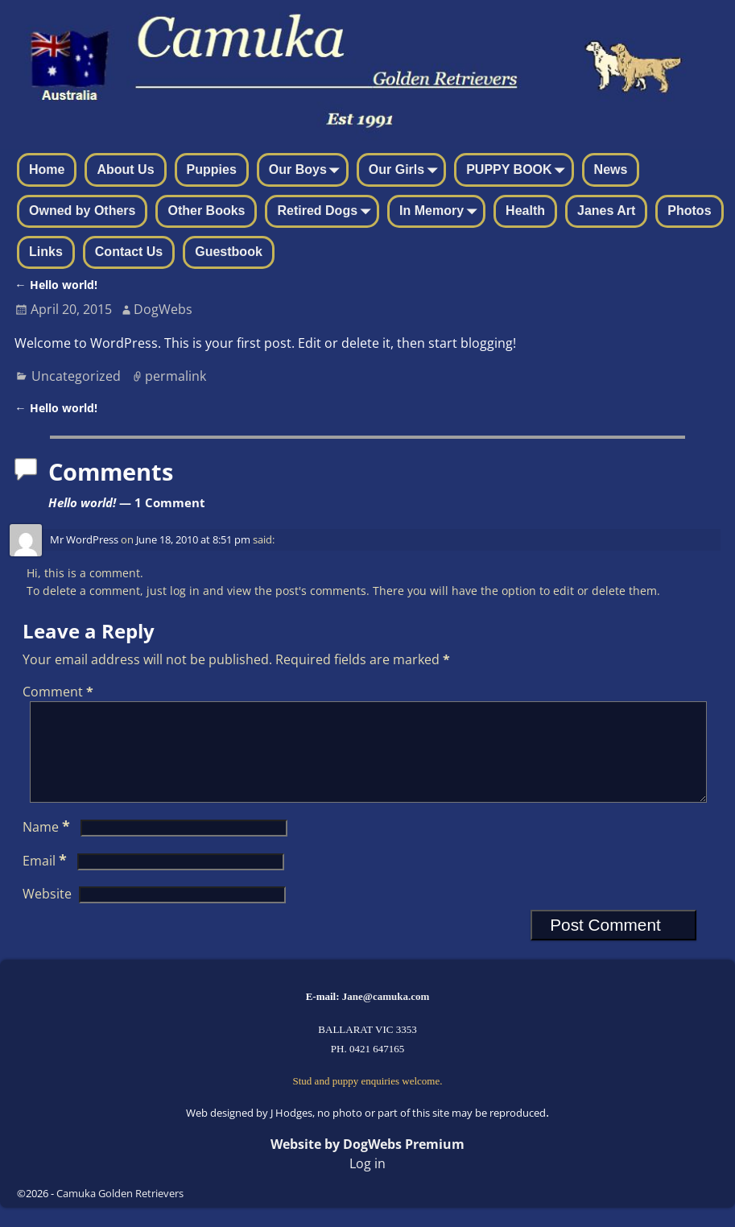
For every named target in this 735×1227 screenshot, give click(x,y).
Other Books (206, 210)
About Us (125, 169)
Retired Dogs (327, 212)
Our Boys (307, 170)
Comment (60, 691)
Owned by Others (82, 210)
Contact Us (129, 251)
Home (46, 169)
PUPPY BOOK (518, 170)
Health (525, 210)
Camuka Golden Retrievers (120, 1212)
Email (46, 880)
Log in (367, 1183)
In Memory (441, 212)
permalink (175, 376)
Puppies (212, 169)
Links (46, 251)
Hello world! (55, 284)
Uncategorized (76, 376)
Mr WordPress (84, 539)
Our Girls (406, 170)
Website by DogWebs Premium (367, 1163)
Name (48, 846)
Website (47, 913)
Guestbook (228, 251)
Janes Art (606, 210)
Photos (689, 210)
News (611, 169)
